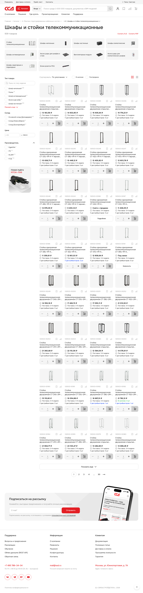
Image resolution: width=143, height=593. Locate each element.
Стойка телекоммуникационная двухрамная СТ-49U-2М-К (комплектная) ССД (76, 441)
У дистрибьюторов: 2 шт (74, 261)
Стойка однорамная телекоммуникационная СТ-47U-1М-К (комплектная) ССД (100, 250)
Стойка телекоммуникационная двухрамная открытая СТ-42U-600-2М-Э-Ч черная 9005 (75, 109)
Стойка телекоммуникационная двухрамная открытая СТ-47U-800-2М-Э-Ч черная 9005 (125, 109)
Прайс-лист (38, 2)
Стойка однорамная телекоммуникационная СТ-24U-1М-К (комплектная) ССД (100, 203)
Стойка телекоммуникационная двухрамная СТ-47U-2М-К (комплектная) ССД (51, 441)
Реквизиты (9, 2)
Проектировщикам (50, 14)
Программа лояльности (105, 552)
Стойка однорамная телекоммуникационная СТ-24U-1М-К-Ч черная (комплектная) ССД (75, 203)
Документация (101, 541)
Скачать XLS (122, 34)
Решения (22, 14)
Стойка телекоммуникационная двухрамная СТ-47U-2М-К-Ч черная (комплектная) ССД (51, 346)
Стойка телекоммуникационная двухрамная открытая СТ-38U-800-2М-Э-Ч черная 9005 (125, 346)
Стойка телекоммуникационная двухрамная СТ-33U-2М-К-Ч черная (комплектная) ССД (76, 299)
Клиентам (65, 14)
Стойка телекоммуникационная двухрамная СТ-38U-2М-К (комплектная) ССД (101, 393)
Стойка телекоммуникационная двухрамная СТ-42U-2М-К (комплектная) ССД (126, 393)
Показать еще (89, 467)
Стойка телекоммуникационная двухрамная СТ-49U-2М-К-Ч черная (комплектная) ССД (76, 346)
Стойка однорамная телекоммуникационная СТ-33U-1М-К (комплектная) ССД (125, 203)
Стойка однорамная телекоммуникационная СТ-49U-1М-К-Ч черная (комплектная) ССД (50, 203)
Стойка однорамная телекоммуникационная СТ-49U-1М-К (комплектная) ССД (125, 250)
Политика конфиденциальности (16, 588)
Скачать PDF (133, 34)
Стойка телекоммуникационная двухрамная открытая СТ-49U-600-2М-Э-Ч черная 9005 (100, 109)
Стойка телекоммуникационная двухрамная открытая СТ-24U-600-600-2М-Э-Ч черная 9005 (101, 346)
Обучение (9, 549)
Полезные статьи (102, 545)
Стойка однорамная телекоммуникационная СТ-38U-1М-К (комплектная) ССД (50, 250)
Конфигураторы (57, 552)
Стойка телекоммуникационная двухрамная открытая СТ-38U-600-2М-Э (125, 441)
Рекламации (10, 545)
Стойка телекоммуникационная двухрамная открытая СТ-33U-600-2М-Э (100, 441)
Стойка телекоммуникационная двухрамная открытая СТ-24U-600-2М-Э (50, 108)
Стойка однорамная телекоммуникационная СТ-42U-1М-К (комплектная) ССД (75, 250)
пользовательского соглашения (64, 515)
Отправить (70, 510)
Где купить (33, 14)
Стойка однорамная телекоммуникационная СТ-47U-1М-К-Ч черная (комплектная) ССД (125, 155)
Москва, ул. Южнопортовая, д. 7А (111, 565)
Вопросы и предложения (15, 541)
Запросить (127, 266)
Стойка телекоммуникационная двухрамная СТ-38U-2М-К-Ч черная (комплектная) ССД (101, 299)
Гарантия (99, 556)
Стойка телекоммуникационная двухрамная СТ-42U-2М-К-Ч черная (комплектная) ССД (126, 299)
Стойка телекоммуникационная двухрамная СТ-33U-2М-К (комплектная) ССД (76, 393)
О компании (10, 14)
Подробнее (101, 218)
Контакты (49, 2)
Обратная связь (11, 556)
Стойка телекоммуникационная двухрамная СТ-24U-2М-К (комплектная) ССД (51, 393)
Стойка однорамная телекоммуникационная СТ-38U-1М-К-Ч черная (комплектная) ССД (75, 155)
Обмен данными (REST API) (16, 552)
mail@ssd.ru (55, 565)
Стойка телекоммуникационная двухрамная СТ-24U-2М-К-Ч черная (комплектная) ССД (51, 299)
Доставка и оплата (23, 2)
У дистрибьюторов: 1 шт (99, 403)
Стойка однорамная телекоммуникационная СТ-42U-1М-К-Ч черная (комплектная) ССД (100, 155)
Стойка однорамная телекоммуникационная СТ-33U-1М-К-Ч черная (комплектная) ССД (50, 155)
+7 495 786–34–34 (13, 565)
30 (99, 474)
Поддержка (78, 14)
